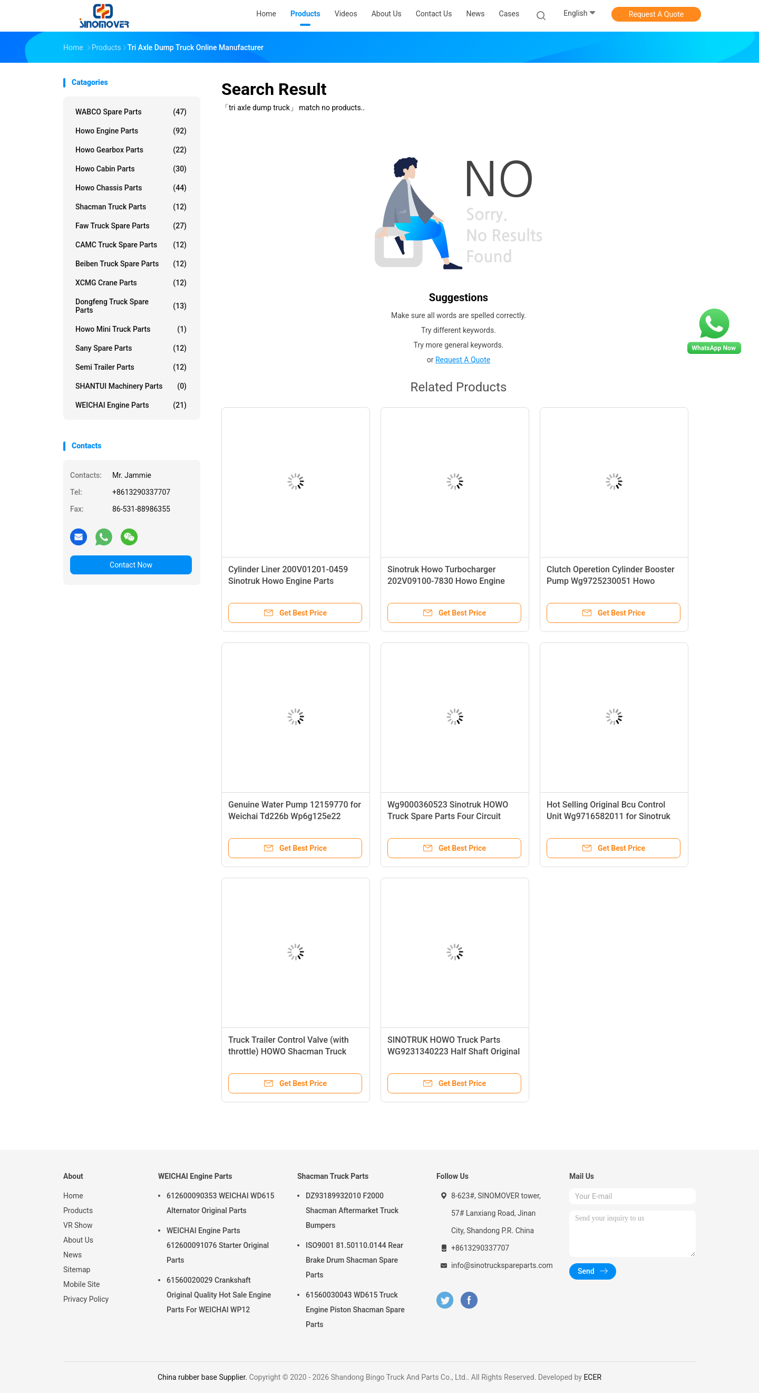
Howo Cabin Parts (131, 169)
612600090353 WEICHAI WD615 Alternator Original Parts (220, 1203)
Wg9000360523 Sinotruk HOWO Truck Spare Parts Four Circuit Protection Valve (447, 816)
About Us (78, 1240)
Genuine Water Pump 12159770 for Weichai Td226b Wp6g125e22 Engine (294, 816)
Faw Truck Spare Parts (131, 225)
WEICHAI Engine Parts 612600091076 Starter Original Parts (218, 1245)
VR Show (78, 1225)
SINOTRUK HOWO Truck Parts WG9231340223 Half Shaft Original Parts (453, 1051)
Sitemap (76, 1269)
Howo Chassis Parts (131, 187)
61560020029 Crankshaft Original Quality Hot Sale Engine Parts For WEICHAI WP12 (219, 1295)
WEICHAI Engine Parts (131, 405)
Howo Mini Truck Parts (131, 329)
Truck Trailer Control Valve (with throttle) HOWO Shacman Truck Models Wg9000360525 (288, 1051)
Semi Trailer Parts (131, 367)
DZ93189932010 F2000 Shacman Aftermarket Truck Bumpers (352, 1210)
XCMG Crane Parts (131, 282)
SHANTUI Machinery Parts (131, 386)
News (72, 1255)
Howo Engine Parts (131, 131)
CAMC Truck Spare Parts (131, 244)
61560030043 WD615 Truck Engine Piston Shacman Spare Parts (355, 1310)
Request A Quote (656, 14)
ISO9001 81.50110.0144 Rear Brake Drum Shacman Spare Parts (354, 1260)
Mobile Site (81, 1284)
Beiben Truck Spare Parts (131, 263)
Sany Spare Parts (131, 348)
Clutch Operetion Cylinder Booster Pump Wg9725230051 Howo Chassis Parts (611, 581)
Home (73, 1196)
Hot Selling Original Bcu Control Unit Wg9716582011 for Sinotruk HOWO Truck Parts (608, 816)
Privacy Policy (86, 1299)
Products (78, 1210)
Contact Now (131, 565)
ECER (592, 1377)
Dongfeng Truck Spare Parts (131, 305)
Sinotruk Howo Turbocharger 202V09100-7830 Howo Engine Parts (446, 581)
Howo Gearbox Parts (131, 150)
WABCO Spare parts (131, 112)
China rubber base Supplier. (203, 1377)
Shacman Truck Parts (131, 206)
